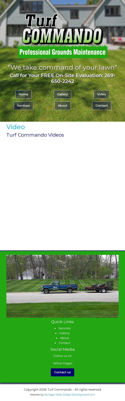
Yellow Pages (62, 363)
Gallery (62, 94)
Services (23, 105)
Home (23, 94)
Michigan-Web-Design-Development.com (69, 394)
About (62, 105)
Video (101, 94)
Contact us (62, 372)
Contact (102, 105)
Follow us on (62, 356)
